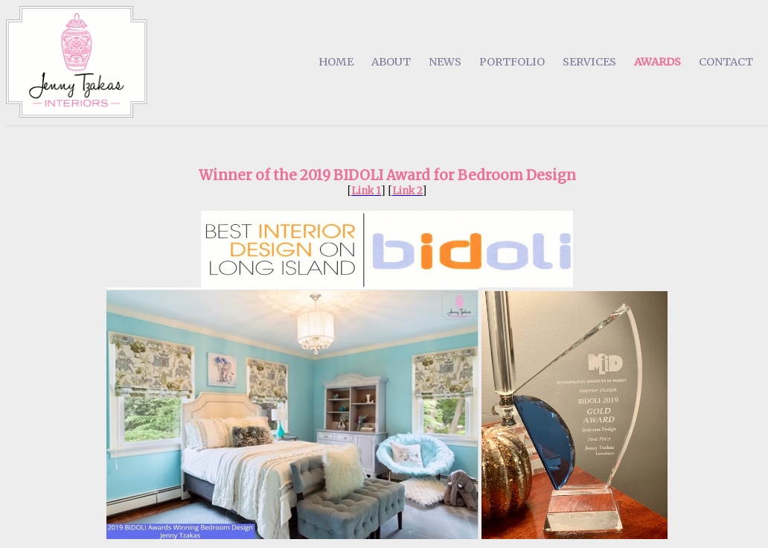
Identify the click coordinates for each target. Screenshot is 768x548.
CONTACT (726, 61)
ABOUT (391, 61)
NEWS (445, 61)
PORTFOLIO (512, 61)
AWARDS (657, 61)
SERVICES (589, 61)
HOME (336, 61)
